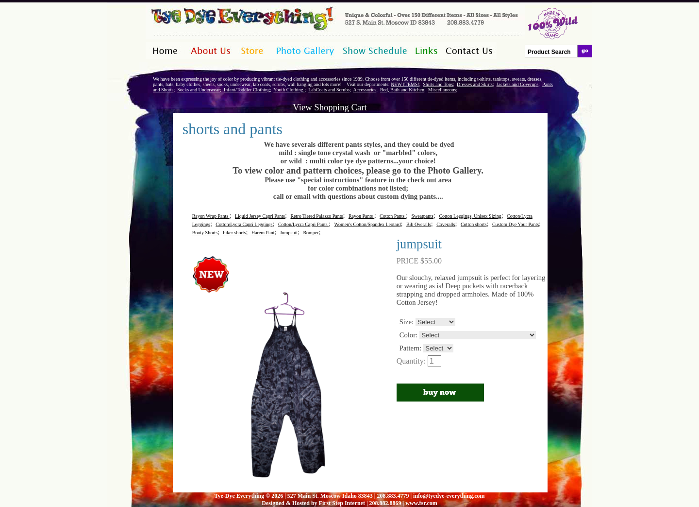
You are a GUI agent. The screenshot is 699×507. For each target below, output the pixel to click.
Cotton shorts (474, 224)
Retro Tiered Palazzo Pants (316, 216)
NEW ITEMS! (405, 84)
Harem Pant (263, 232)
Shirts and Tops (438, 84)
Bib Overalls (418, 224)
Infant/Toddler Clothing (247, 89)
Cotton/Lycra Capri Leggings (244, 224)
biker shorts (234, 232)
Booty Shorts (205, 232)
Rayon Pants (361, 216)
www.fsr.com (421, 503)
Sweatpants (422, 216)
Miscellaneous (442, 89)
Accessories (364, 89)
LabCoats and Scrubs (329, 89)
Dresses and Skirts (475, 84)
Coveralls (445, 224)
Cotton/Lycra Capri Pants (303, 224)
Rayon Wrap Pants (211, 216)
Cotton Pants (393, 216)
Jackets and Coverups (518, 84)
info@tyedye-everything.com (448, 495)
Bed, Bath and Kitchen (402, 89)
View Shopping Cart (329, 107)
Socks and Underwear (198, 89)
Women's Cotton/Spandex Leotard (367, 224)
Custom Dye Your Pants (515, 224)
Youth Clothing (288, 89)
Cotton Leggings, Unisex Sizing (470, 216)
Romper (310, 232)
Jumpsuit (289, 232)
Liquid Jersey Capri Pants (260, 216)
